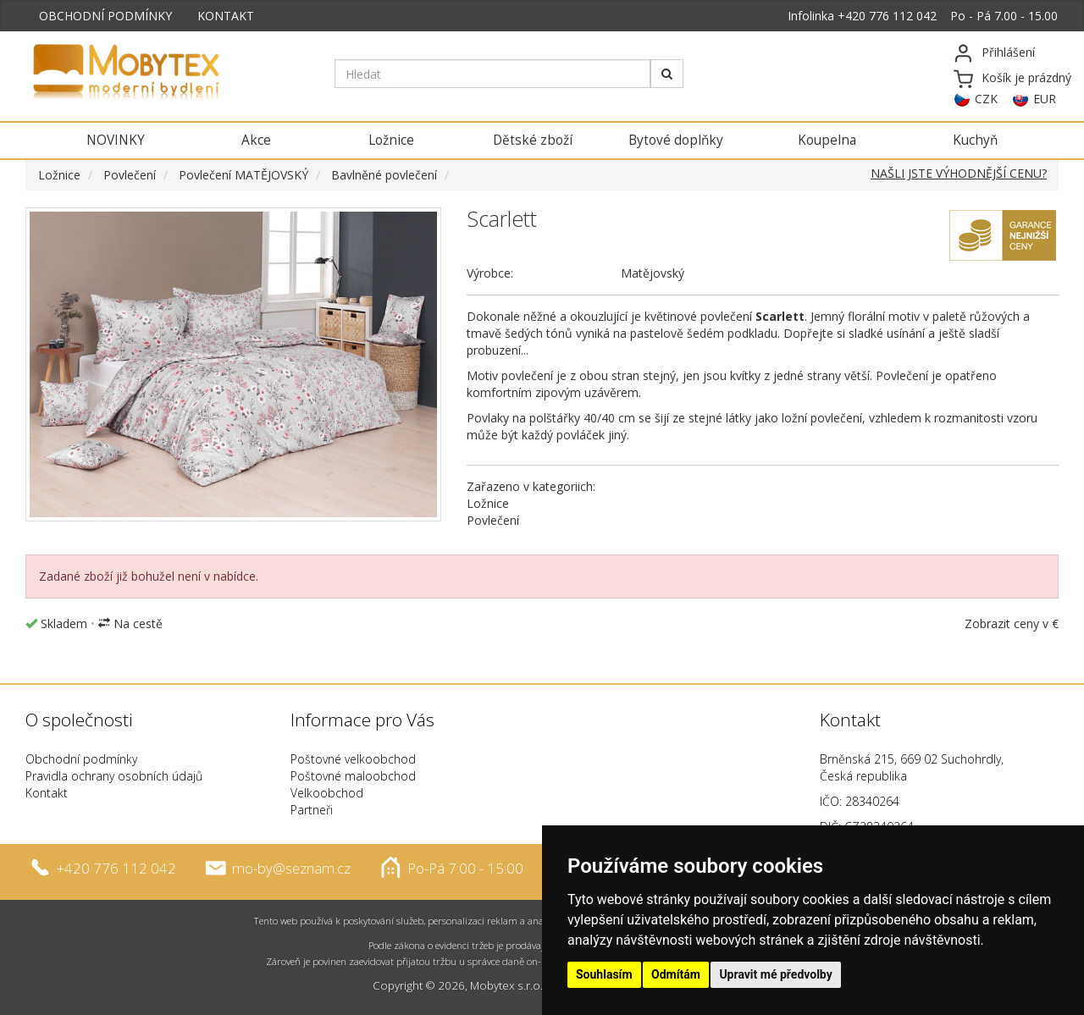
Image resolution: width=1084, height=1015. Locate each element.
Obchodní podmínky (81, 759)
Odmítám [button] (675, 974)
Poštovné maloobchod (353, 776)
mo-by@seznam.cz (291, 867)
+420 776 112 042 (887, 16)
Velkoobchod (326, 793)
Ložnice (391, 140)
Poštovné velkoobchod (353, 759)
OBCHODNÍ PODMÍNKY (105, 16)
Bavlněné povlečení (384, 175)
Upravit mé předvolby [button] (775, 974)
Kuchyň (975, 140)
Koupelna (827, 140)
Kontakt (46, 793)
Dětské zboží (532, 140)
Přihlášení (1008, 52)
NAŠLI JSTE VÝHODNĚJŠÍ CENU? (959, 173)
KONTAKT (225, 16)
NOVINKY (115, 140)
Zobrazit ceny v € (1012, 623)
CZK (986, 99)
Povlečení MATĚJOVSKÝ (243, 175)
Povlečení (129, 175)
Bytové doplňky (675, 140)
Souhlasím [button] (604, 974)
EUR (1044, 99)
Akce (256, 140)
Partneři (311, 810)
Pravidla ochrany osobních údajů (113, 776)
